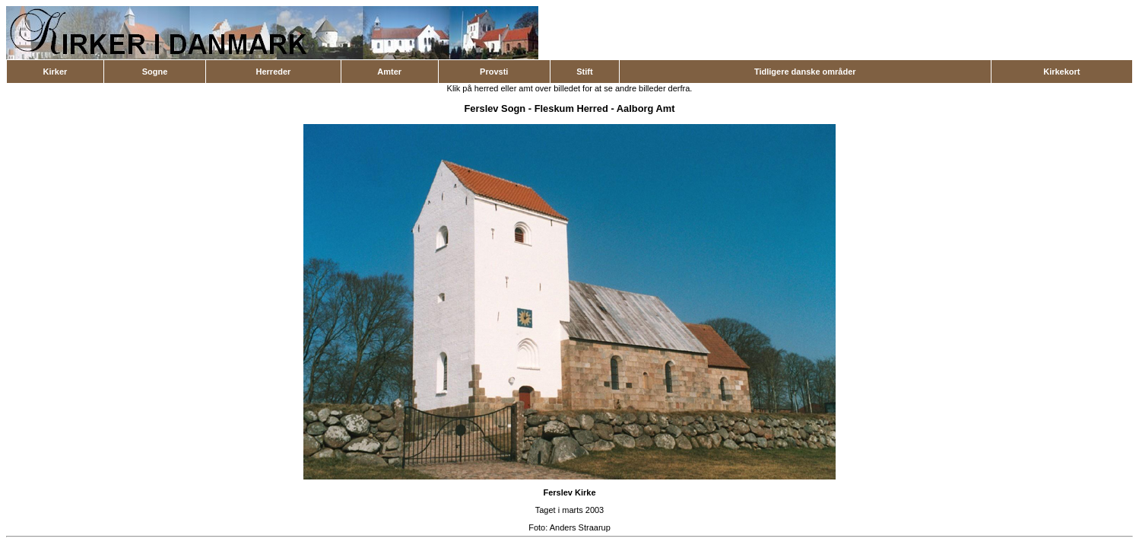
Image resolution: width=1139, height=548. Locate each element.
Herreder (273, 71)
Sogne (155, 71)
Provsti (494, 71)
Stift (584, 71)
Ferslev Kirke (569, 492)
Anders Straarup (580, 527)
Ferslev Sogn (494, 108)
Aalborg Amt (646, 108)
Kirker (55, 71)
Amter (389, 71)
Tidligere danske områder (805, 71)
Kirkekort (1061, 71)
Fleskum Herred (571, 108)
